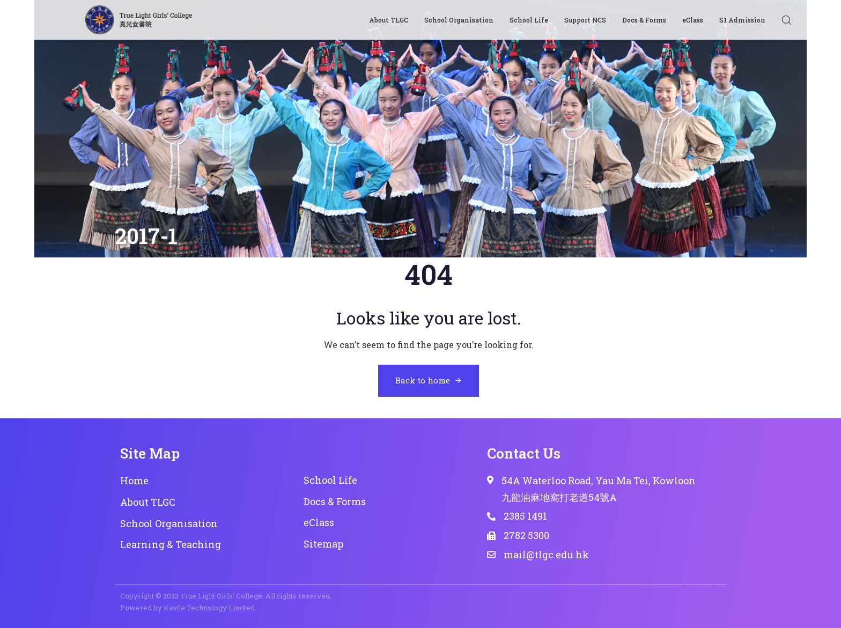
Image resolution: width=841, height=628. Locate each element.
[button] (786, 20)
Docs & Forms (644, 20)
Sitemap (323, 543)
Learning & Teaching (170, 544)
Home (134, 480)
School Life (529, 20)
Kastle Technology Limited (209, 607)
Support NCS (585, 20)
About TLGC (388, 20)
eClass (692, 20)
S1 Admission (742, 20)
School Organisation (458, 20)
